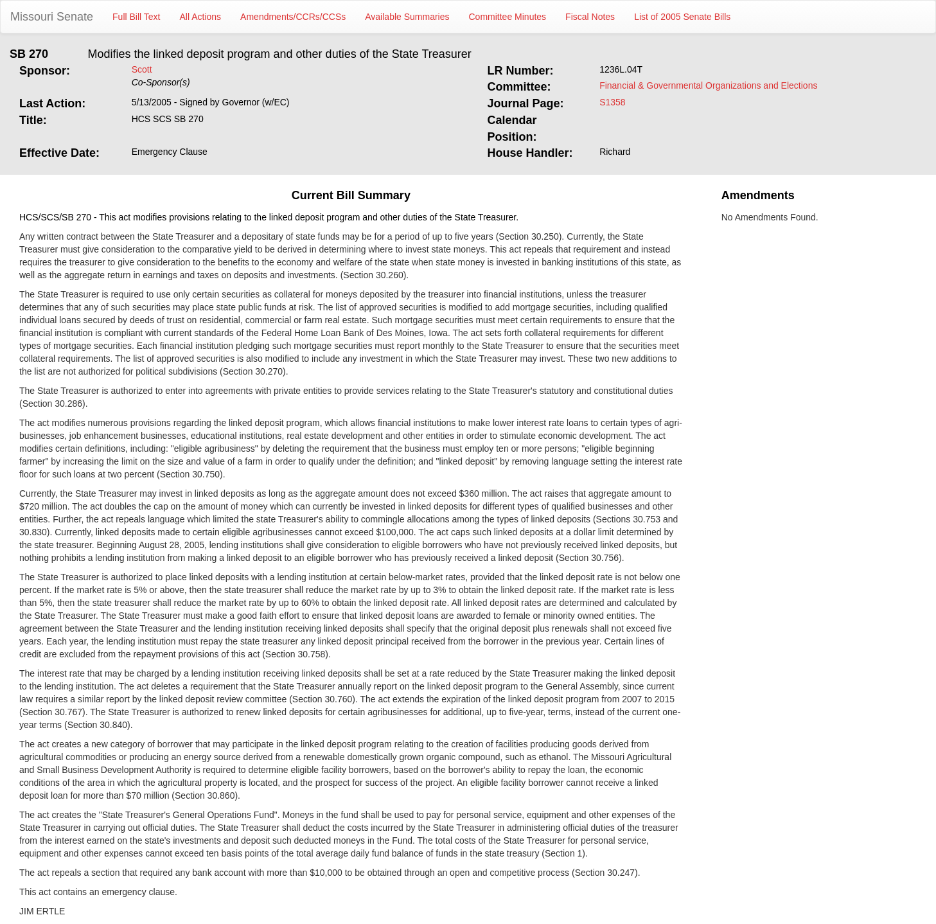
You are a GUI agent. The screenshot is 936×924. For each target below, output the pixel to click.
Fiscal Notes (590, 17)
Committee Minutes (508, 17)
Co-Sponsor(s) (161, 82)
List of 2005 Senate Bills (682, 17)
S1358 (612, 102)
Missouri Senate (51, 16)
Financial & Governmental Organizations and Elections (708, 85)
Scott (142, 69)
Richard (614, 152)
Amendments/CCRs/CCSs (293, 17)
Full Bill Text (136, 17)
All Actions (201, 17)
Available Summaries (407, 17)
